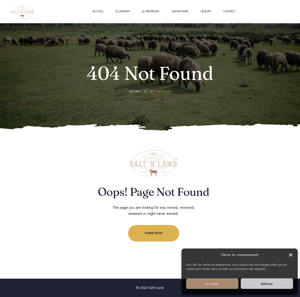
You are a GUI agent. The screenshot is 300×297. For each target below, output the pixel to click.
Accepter (212, 283)
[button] (290, 255)
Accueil (134, 91)
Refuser (267, 283)
